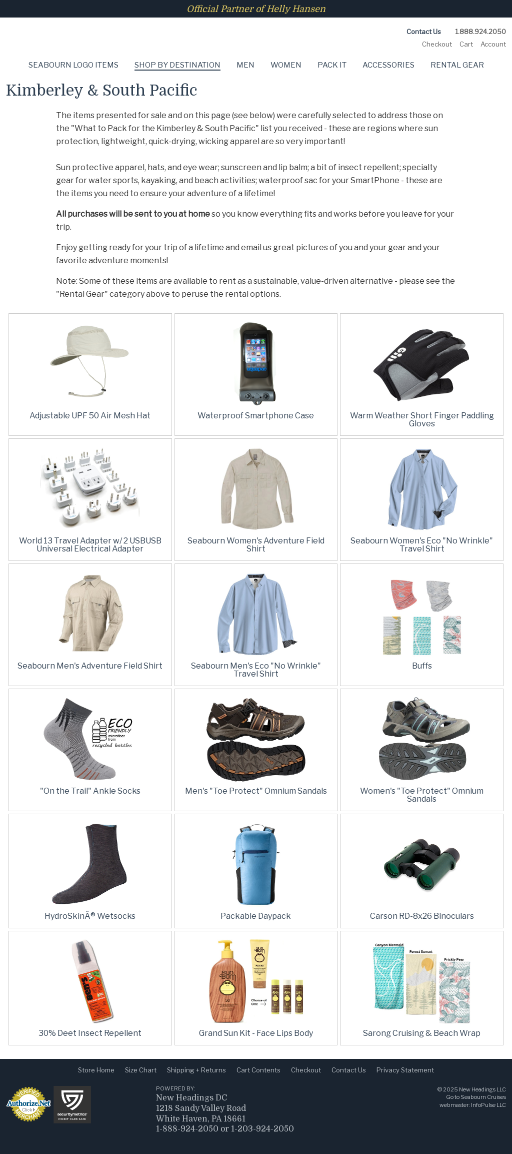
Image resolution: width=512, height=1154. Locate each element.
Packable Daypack (255, 916)
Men (245, 65)
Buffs (422, 666)
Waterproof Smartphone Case (256, 415)
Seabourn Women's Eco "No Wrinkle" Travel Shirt (421, 544)
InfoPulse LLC (488, 1104)
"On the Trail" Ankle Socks (90, 791)
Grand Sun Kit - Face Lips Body (256, 1033)
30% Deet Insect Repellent (90, 1033)
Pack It (332, 65)
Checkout (437, 44)
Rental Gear (457, 65)
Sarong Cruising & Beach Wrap (421, 1033)
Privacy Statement (405, 1070)
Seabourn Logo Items (73, 65)
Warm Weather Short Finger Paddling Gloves (422, 419)
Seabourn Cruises (483, 1096)
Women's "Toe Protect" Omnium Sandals (422, 795)
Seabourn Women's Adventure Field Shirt (256, 544)
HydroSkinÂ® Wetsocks (90, 916)
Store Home (96, 1070)
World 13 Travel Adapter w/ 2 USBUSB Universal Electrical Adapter (90, 544)
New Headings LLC (482, 1089)
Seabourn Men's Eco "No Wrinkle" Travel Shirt (256, 670)
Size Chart (140, 1070)
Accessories (388, 65)
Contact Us (423, 32)
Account (493, 44)
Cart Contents (258, 1070)
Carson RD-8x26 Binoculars (422, 916)
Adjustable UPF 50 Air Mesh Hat (90, 415)
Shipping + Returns (196, 1070)
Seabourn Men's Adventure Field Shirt (90, 666)
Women (286, 65)
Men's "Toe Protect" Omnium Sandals (256, 791)
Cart (466, 44)
